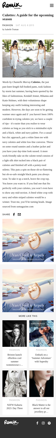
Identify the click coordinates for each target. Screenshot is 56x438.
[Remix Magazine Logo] (12, 5)
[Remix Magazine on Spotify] (49, 423)
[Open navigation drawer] (51, 5)
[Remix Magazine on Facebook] (37, 423)
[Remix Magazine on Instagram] (43, 423)
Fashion (7, 25)
